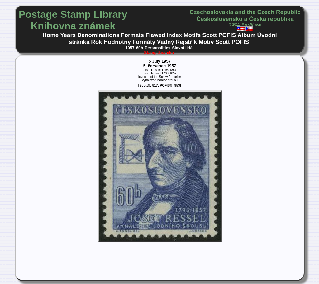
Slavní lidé (182, 47)
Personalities (158, 47)
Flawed (155, 35)
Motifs (192, 35)
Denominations (98, 35)
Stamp (150, 52)
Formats (132, 35)
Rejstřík (186, 42)
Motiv (206, 42)
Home (50, 35)
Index (174, 35)
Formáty (143, 42)
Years (68, 35)
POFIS (227, 35)
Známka (166, 52)
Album (246, 35)
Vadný (165, 42)
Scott (209, 35)
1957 (130, 47)
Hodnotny (117, 42)
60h (139, 47)
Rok (96, 42)
